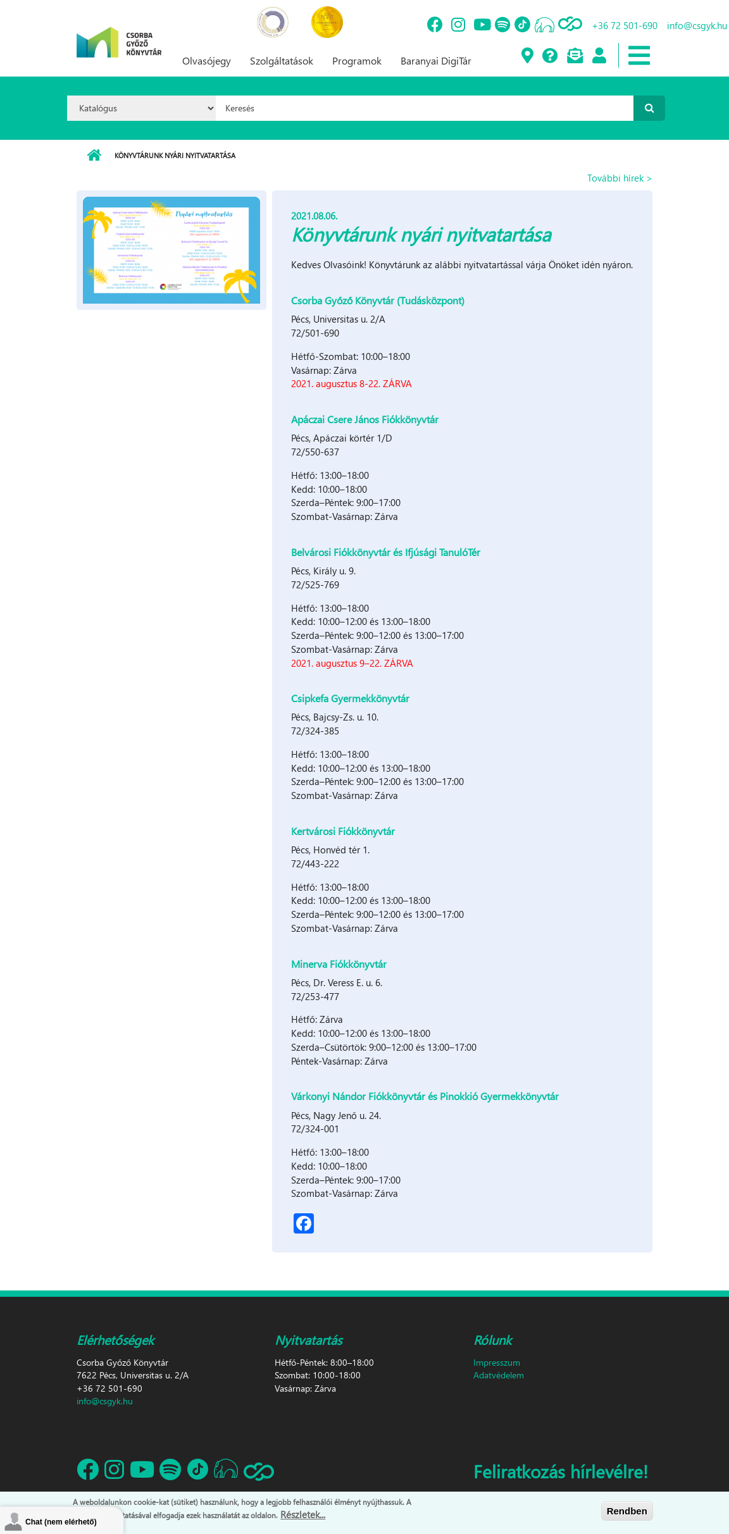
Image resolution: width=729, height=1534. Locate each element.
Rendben (627, 1511)
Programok (357, 60)
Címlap (94, 155)
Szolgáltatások (281, 60)
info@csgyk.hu (105, 1401)
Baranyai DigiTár (436, 60)
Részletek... (302, 1514)
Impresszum (496, 1362)
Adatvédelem (498, 1375)
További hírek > (619, 177)
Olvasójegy (206, 60)
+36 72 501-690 (624, 25)
